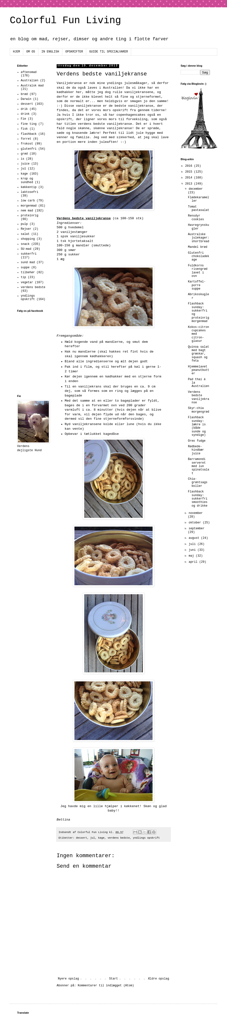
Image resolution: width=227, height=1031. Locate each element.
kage (101, 837)
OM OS (30, 51)
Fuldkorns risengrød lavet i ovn (197, 271)
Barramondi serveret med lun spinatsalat (198, 466)
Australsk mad (32, 85)
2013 (189, 184)
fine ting (29, 124)
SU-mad (26, 249)
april (194, 562)
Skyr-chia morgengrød (198, 409)
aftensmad (29, 72)
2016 (189, 166)
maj (192, 556)
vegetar (27, 282)
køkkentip (29, 187)
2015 (189, 172)
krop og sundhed (27, 180)
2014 (189, 177)
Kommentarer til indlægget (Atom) (106, 985)
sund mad (28, 262)
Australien (29, 80)
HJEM (16, 51)
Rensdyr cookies (196, 217)
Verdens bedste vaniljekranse (198, 397)
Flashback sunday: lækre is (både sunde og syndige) (197, 426)
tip (23, 277)
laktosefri (29, 192)
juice (25, 164)
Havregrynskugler (198, 226)
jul (92, 837)
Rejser (26, 229)
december (196, 189)
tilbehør (28, 272)
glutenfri (29, 149)
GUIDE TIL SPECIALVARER (108, 51)
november (196, 513)
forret (26, 139)
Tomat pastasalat (198, 208)
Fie (23, 119)
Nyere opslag (68, 978)
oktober (196, 522)
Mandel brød (197, 247)
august (195, 538)
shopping (28, 239)
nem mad (27, 210)
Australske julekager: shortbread (198, 238)
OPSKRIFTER (74, 51)
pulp (24, 224)
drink (25, 114)
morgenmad (29, 206)
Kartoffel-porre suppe (197, 285)
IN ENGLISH (50, 51)
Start (113, 978)
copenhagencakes (130, 115)
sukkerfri (29, 254)
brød (24, 94)
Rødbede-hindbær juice (196, 450)
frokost (27, 144)
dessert (81, 837)
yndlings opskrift (146, 837)
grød (24, 154)
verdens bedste (119, 837)
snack (25, 244)
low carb (28, 200)
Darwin (26, 99)
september (197, 528)
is (22, 159)
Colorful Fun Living (65, 20)
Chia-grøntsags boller (197, 482)
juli (193, 544)
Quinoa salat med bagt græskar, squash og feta (198, 354)
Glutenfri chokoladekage (198, 256)
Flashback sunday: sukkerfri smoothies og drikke (197, 499)
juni (193, 550)
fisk (24, 129)
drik (24, 109)
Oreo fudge (197, 441)
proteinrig (29, 215)
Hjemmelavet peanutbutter (198, 370)
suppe (25, 267)
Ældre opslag (158, 978)
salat (25, 234)
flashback (29, 134)
